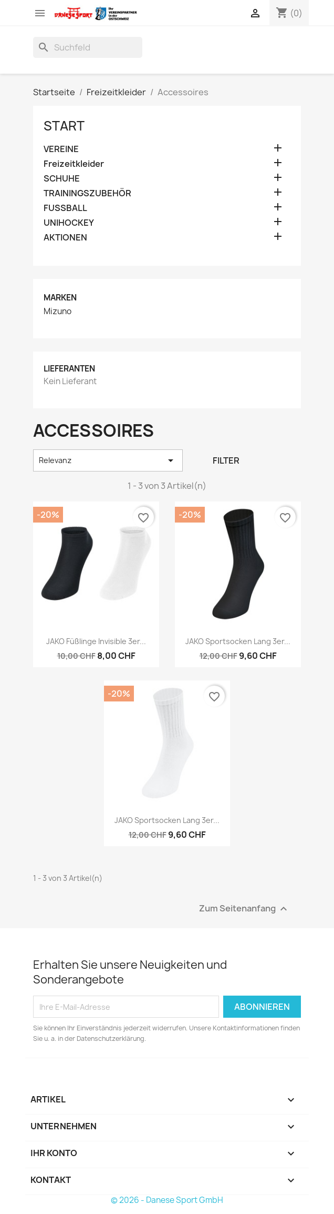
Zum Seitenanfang (244, 909)
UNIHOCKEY (69, 222)
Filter (226, 460)
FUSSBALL (65, 208)
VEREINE (61, 149)
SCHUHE (62, 178)
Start (64, 126)
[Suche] (87, 47)
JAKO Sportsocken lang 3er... (237, 641)
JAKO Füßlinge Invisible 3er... (96, 641)
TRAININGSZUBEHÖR (87, 193)
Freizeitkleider (74, 163)
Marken (60, 297)
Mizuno (57, 311)
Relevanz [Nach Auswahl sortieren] (108, 460)
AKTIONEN (65, 237)
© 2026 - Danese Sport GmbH (167, 1200)
